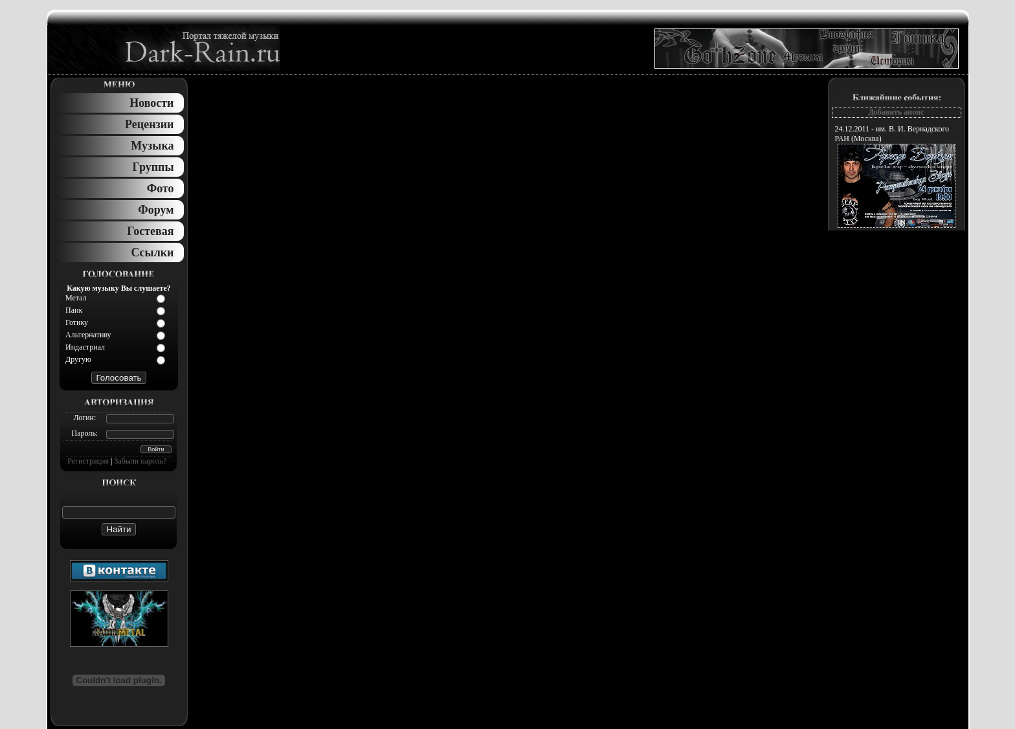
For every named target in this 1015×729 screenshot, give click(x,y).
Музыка (152, 145)
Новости (151, 102)
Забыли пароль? (140, 460)
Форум (155, 209)
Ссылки (152, 252)
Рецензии (149, 124)
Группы (153, 167)
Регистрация (88, 460)
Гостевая (150, 231)
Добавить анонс (896, 112)
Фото (160, 188)
